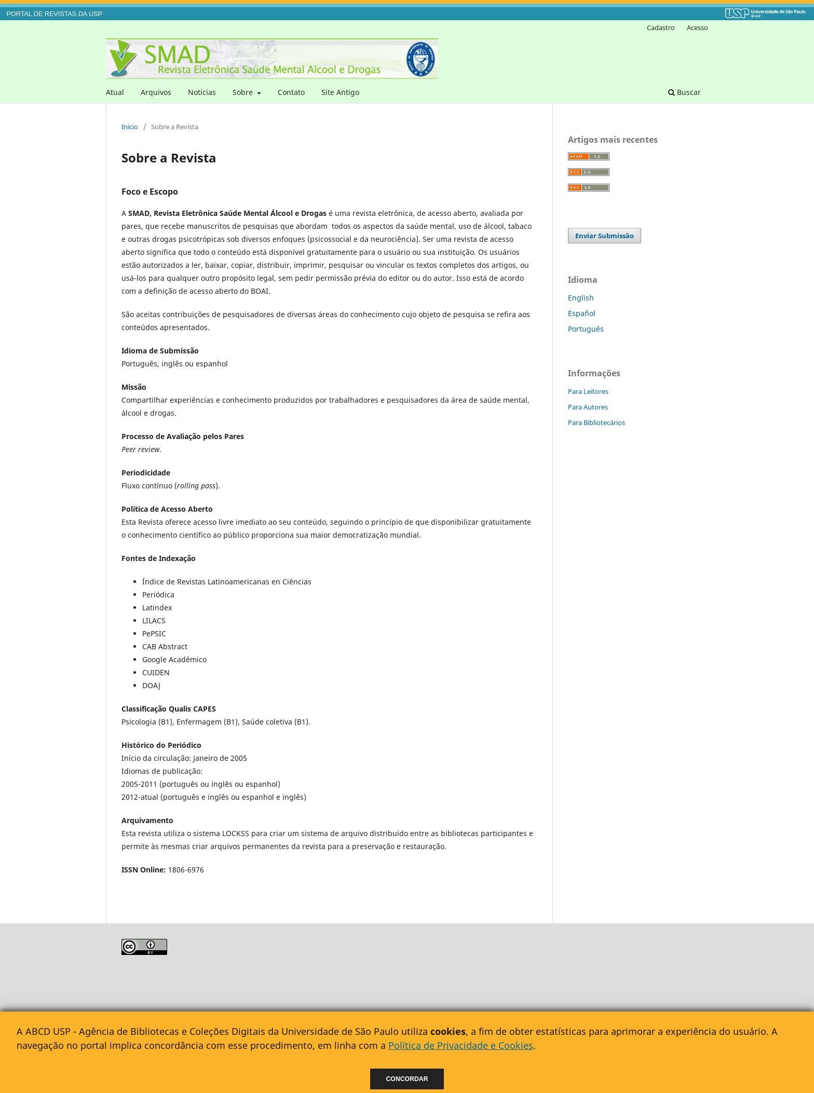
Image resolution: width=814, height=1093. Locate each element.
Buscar (684, 92)
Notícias (202, 92)
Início (129, 126)
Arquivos (156, 92)
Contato (291, 92)
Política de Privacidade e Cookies (460, 1045)
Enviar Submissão (604, 235)
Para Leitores (588, 391)
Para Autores (588, 407)
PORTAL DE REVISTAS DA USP (54, 14)
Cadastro (661, 27)
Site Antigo (340, 92)
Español (581, 313)
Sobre (244, 92)
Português (586, 329)
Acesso (697, 27)
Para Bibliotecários (596, 422)
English (581, 298)
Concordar (407, 1079)
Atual (115, 92)
